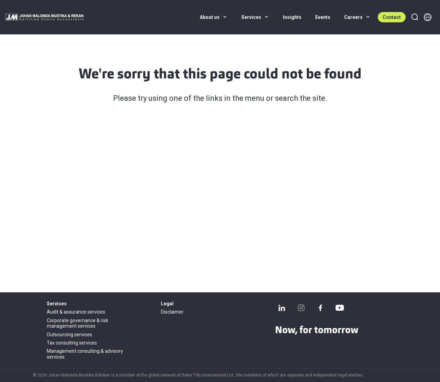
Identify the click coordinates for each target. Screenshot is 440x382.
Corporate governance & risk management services (77, 323)
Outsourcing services (69, 334)
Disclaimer (172, 312)
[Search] (414, 17)
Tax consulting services (72, 343)
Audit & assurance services (76, 312)
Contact (392, 17)
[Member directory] (428, 17)
